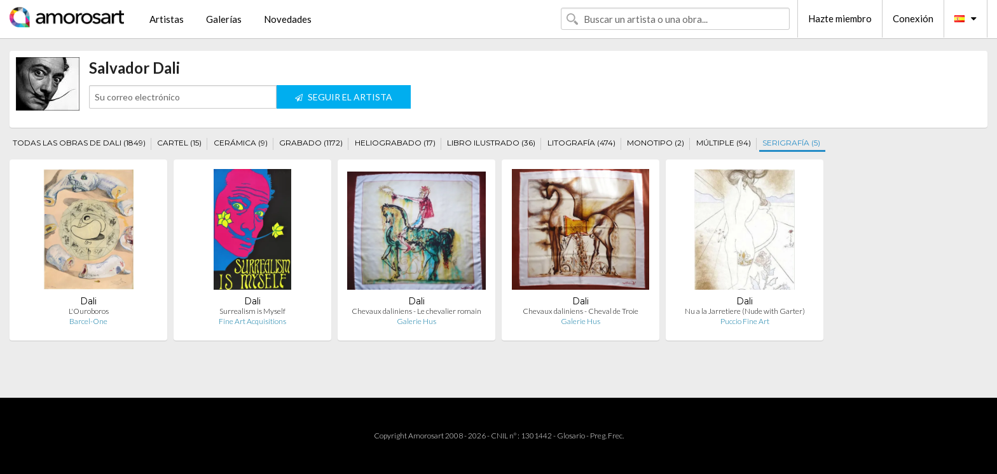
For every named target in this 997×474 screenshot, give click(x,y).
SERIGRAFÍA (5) (791, 142)
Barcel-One (88, 321)
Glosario (571, 435)
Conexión (913, 18)
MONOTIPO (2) (655, 142)
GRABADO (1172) (311, 142)
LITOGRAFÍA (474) (581, 142)
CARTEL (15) (179, 142)
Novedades (288, 19)
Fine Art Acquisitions (252, 321)
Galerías (224, 19)
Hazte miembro (840, 18)
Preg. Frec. (607, 435)
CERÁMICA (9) (241, 142)
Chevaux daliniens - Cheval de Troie (580, 311)
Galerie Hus (416, 321)
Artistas (166, 19)
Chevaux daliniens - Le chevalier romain (416, 311)
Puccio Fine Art (744, 321)
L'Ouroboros (89, 311)
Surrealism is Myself (252, 311)
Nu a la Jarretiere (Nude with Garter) (745, 311)
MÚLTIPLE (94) (723, 142)
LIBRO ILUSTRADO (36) (491, 142)
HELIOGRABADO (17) (395, 142)
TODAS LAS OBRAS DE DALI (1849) (79, 142)
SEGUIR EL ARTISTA (343, 96)
